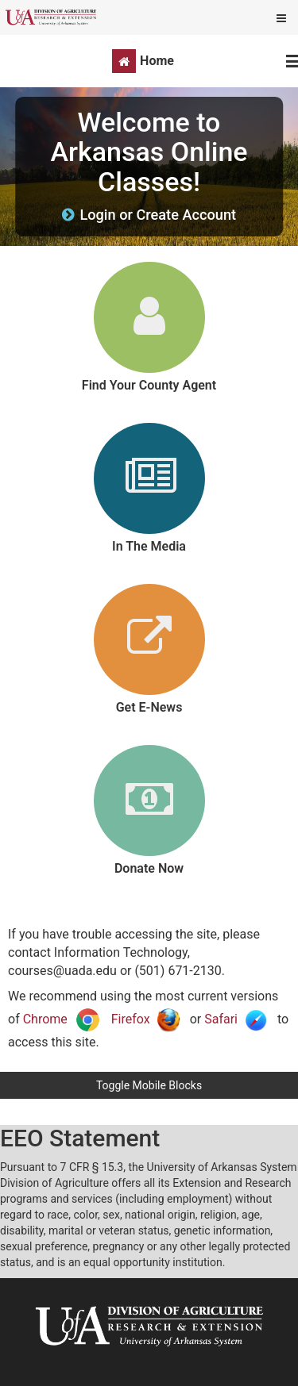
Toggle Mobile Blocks (149, 1085)
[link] (149, 327)
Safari (236, 1019)
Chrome (62, 1019)
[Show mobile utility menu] (281, 17)
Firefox (145, 1019)
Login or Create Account (157, 214)
